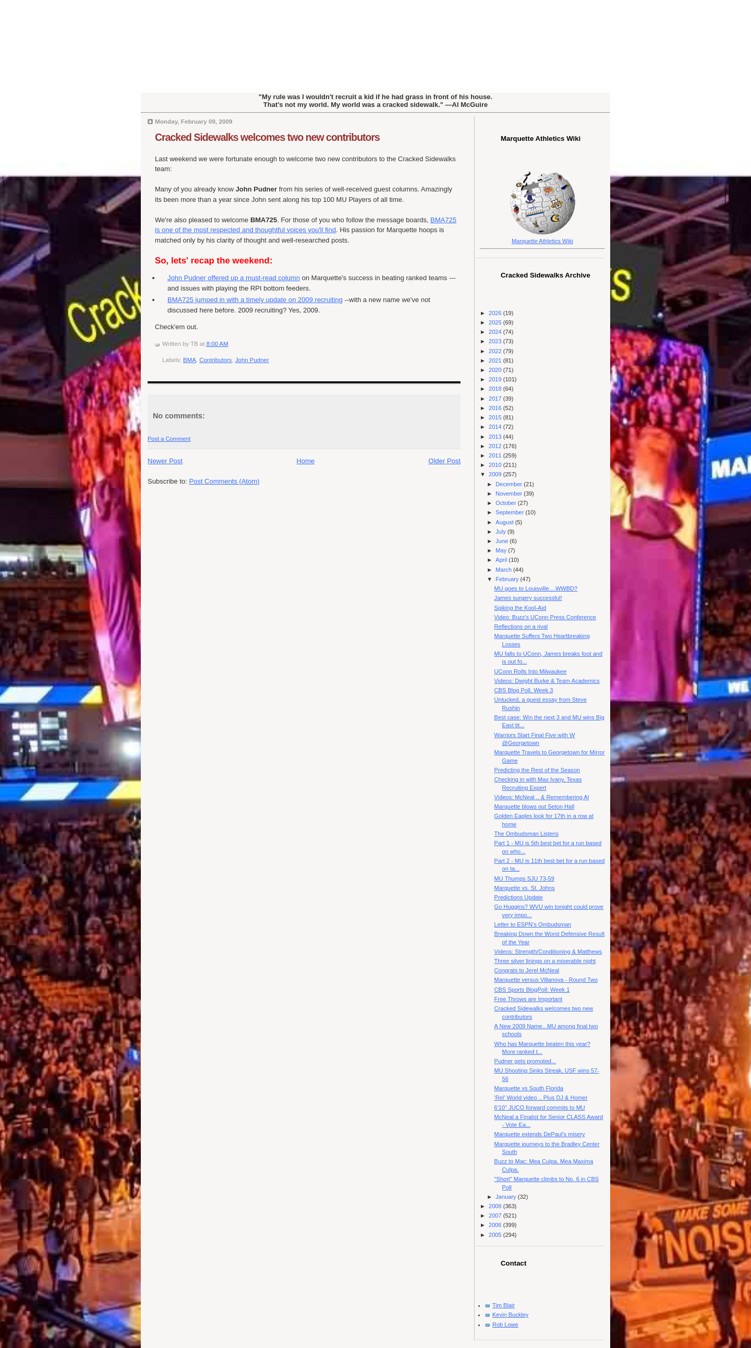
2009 (496, 474)
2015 (496, 417)
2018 (496, 389)
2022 (496, 351)
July (501, 531)
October (506, 503)
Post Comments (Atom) (224, 481)
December (509, 484)
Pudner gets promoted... (525, 1061)
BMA (189, 360)
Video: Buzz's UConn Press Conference (545, 617)
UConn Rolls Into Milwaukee (530, 671)
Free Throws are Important (528, 999)
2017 (496, 398)
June (502, 541)
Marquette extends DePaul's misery (539, 1134)
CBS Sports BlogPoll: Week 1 (532, 989)
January (506, 1197)
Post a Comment (169, 439)
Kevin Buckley (510, 1314)
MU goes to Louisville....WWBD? (536, 588)
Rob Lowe (505, 1324)
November (509, 493)
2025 (496, 322)
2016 (496, 408)
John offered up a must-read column (233, 278)
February (507, 579)
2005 (496, 1235)
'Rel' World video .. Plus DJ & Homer (541, 1097)
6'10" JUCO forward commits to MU (539, 1107)
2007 (496, 1215)
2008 (496, 1206)
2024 (496, 332)
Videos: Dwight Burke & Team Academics (547, 681)
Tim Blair (503, 1305)
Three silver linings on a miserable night (545, 961)
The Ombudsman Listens (526, 834)
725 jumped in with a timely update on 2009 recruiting (255, 300)
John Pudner (252, 360)
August (505, 522)
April (501, 560)
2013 (496, 437)
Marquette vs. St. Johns (524, 888)
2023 (496, 341)
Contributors (215, 360)
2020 (496, 370)
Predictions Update (518, 897)
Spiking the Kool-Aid (520, 608)
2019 (496, 379)
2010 (496, 465)
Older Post (445, 461)
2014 (496, 427)
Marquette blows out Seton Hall (534, 806)
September (510, 512)
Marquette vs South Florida (529, 1088)
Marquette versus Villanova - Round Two (546, 980)
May (501, 550)
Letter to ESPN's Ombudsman (533, 924)
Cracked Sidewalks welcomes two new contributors (267, 137)
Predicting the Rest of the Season (537, 770)
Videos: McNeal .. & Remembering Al (541, 797)
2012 (496, 446)
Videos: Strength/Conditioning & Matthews (548, 951)
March (504, 570)
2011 (496, 455)
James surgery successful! (528, 598)
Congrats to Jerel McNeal (527, 970)
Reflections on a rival (521, 626)
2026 (496, 313)
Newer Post (165, 461)
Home (306, 461)
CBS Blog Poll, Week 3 (523, 690)
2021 (496, 360)
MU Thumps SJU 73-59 (524, 878)
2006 (496, 1225)
